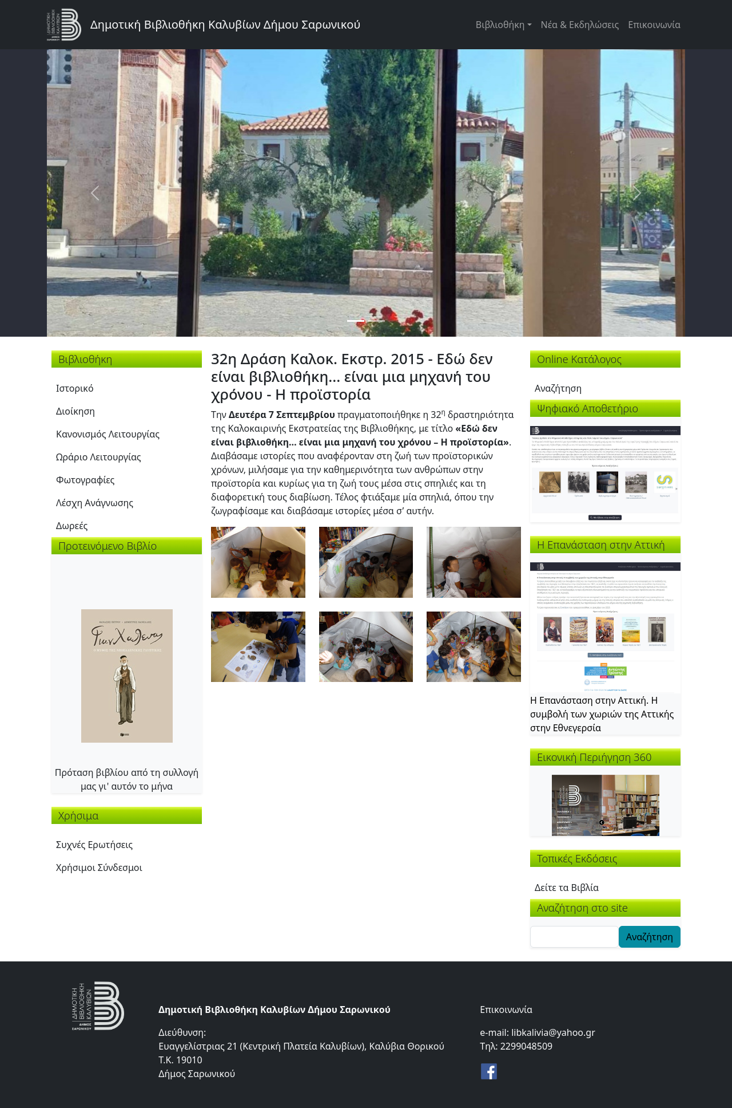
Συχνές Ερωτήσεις (94, 844)
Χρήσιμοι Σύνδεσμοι (99, 867)
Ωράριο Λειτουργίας (98, 457)
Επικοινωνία (654, 24)
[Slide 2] (376, 321)
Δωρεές (71, 525)
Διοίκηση (75, 411)
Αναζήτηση (558, 388)
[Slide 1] (355, 321)
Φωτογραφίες (85, 480)
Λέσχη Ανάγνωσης (94, 502)
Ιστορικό (75, 388)
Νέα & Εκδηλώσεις (580, 24)
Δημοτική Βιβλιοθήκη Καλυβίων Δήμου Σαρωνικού (225, 24)
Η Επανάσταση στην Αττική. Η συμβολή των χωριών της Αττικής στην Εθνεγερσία (602, 714)
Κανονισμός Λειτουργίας (108, 434)
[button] (258, 561)
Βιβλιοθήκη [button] (500, 24)
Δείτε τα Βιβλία (567, 887)
